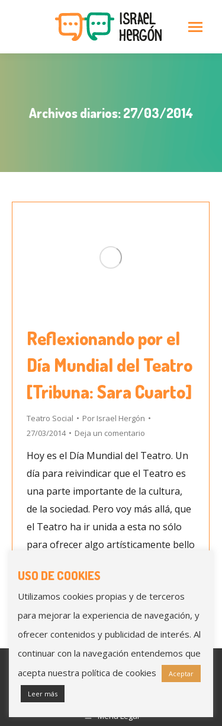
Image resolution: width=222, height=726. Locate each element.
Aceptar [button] (181, 673)
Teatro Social (50, 418)
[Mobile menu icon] (195, 27)
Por (113, 418)
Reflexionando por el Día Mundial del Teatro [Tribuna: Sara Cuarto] (109, 365)
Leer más (42, 693)
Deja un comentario (110, 433)
